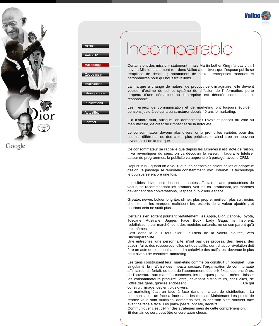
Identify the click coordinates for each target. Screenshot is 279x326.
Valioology (95, 65)
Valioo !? (95, 55)
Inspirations (95, 84)
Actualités (95, 112)
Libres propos (95, 93)
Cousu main (95, 74)
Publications (95, 103)
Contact (95, 122)
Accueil (95, 46)
